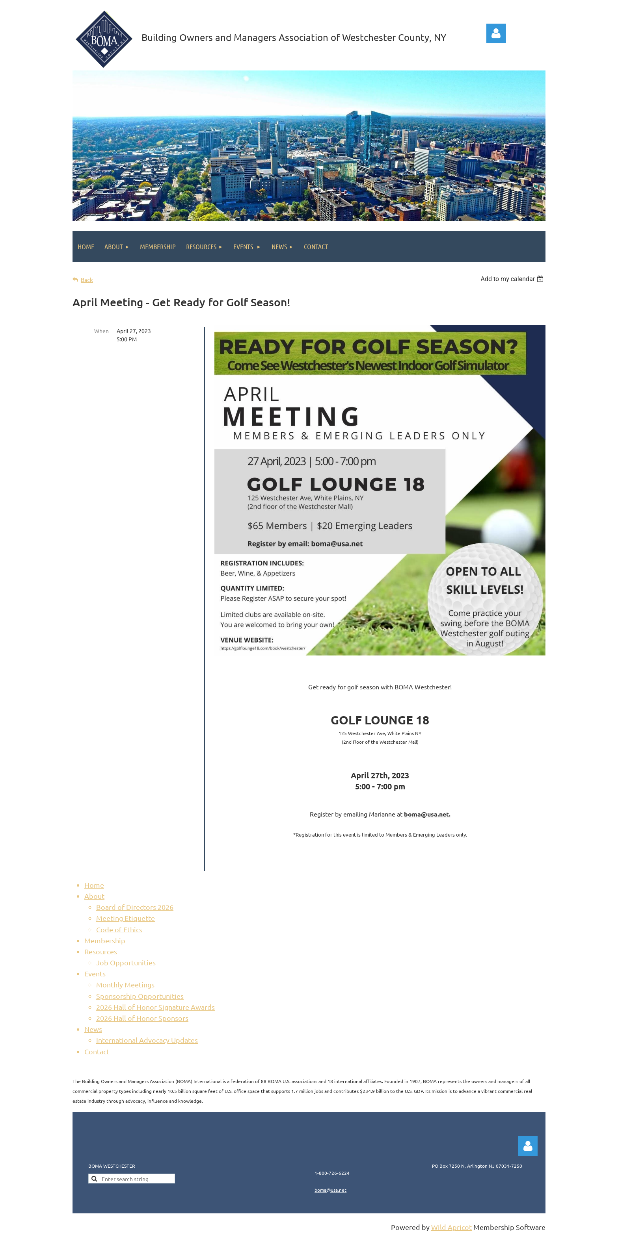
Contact (96, 1051)
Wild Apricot (451, 1227)
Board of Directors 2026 (134, 907)
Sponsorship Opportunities (140, 996)
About (94, 896)
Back (87, 279)
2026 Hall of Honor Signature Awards (155, 1007)
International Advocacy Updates (147, 1040)
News (93, 1029)
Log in (496, 33)
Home (94, 885)
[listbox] (512, 279)
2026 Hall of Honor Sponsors (142, 1018)
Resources (100, 951)
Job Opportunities (126, 962)
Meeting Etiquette (125, 918)
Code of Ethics (119, 929)
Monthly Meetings (125, 984)
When (101, 330)
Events (95, 973)
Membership (104, 940)
